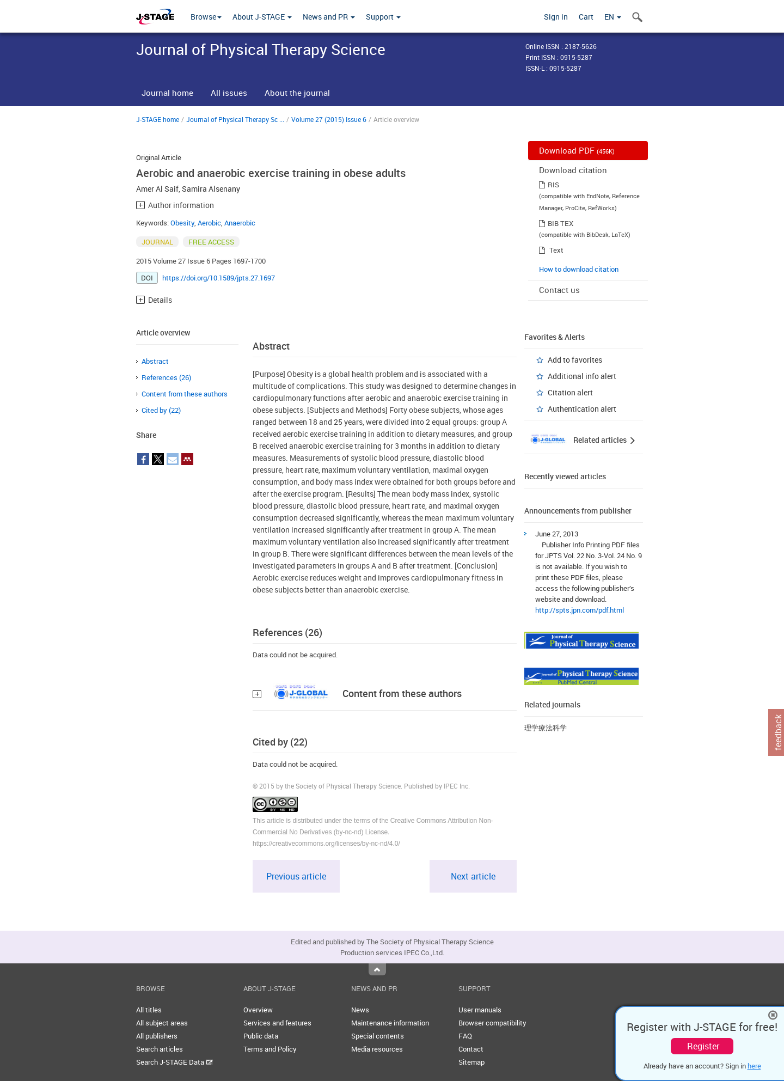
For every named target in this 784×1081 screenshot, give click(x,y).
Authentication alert (582, 409)
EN (612, 16)
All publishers (156, 1036)
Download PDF (577, 150)
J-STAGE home (157, 119)
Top (377, 969)
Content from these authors (185, 394)
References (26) (166, 377)
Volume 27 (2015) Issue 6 (328, 119)
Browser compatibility (492, 1023)
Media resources (377, 1049)
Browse (206, 16)
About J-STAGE (262, 16)
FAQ (465, 1036)
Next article (473, 876)
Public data (260, 1036)
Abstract (155, 361)
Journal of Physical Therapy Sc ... (235, 119)
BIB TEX (560, 223)
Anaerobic (239, 223)
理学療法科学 (545, 727)
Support (383, 16)
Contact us (559, 289)
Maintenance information (390, 1023)
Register (703, 1046)
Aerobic (209, 223)
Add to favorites (575, 360)
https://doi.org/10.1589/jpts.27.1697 (218, 278)
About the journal (297, 92)
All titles (149, 1010)
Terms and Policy (270, 1049)
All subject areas (162, 1023)
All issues (229, 92)
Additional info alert (582, 376)
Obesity (182, 223)
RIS (553, 185)
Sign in (556, 16)
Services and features (277, 1023)
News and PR (329, 16)
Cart (586, 16)
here (754, 1066)
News (360, 1010)
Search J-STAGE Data (174, 1062)
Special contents (377, 1036)
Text (556, 250)
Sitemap (471, 1062)
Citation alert (570, 392)
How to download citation (578, 269)
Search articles (159, 1049)
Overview (258, 1010)
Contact (470, 1049)
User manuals (479, 1010)
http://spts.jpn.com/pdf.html (579, 610)
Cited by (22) (161, 410)
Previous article (296, 876)
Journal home (167, 92)
